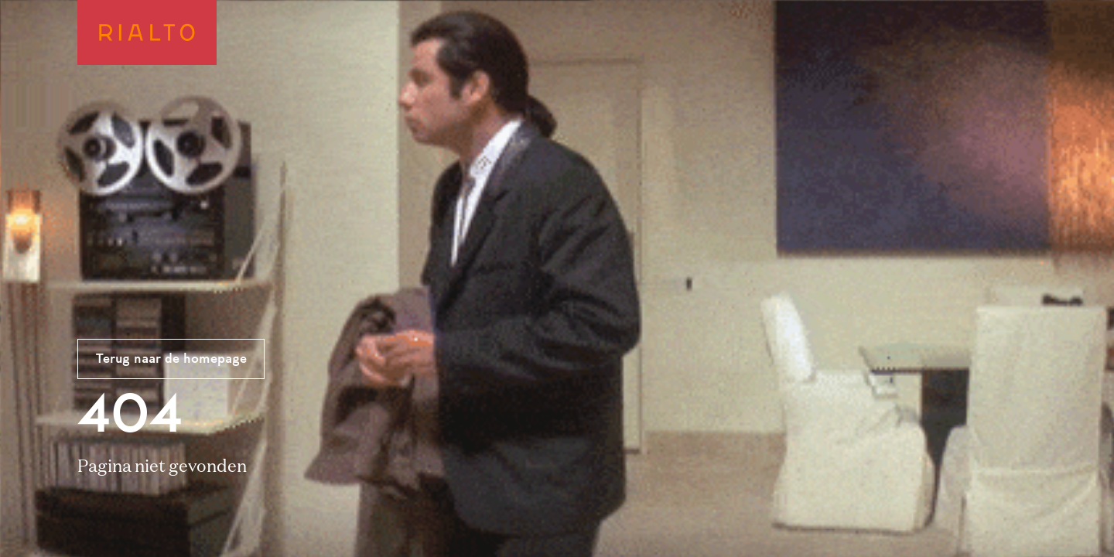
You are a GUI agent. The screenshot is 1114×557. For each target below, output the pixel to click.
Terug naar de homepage (171, 360)
